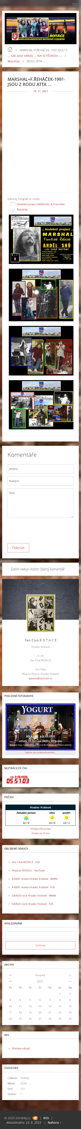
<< (10, 975)
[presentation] (40, 529)
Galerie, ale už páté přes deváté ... (40, 752)
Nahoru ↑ (54, 1122)
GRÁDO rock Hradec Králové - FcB (32, 904)
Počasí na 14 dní (41, 833)
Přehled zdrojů (21, 1048)
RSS (46, 1118)
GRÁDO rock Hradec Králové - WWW (34, 895)
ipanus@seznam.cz (40, 678)
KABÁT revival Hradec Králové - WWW (34, 879)
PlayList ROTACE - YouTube (28, 870)
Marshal (13, 61)
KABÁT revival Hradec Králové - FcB (33, 887)
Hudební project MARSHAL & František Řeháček (41, 206)
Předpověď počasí (40, 828)
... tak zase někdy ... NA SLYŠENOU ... (35, 56)
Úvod (10, 49)
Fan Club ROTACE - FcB (26, 862)
